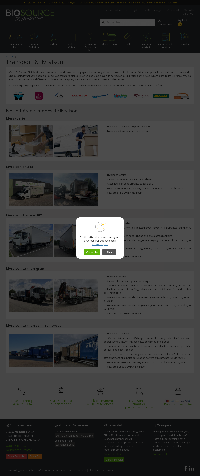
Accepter (92, 252)
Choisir (109, 252)
